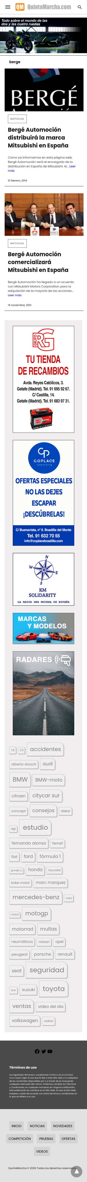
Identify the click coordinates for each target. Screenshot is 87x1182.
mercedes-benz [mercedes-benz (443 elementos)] (36, 897)
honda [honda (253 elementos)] (35, 870)
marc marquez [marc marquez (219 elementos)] (50, 882)
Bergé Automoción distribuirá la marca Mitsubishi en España (38, 137)
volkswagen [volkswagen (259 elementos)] (25, 1020)
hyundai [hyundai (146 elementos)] (54, 870)
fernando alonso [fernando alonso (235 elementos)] (29, 843)
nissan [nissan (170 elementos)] (44, 941)
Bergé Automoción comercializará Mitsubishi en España (38, 262)
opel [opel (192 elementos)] (59, 941)
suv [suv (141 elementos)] (13, 990)
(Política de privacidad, (61, 1074)
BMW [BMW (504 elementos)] (20, 779)
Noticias (17, 119)
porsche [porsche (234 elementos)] (42, 954)
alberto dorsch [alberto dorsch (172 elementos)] (23, 764)
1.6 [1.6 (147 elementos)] (13, 750)
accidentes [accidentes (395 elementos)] (45, 749)
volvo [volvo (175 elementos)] (48, 1020)
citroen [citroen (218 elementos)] (19, 796)
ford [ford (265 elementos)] (28, 856)
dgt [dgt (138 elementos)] (13, 829)
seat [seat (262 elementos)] (17, 971)
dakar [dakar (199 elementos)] (65, 811)
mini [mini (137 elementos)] (69, 898)
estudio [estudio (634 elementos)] (35, 827)
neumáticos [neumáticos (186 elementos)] (22, 941)
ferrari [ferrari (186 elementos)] (57, 843)
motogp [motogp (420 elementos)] (36, 913)
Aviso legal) (15, 1077)
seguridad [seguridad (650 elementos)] (46, 970)
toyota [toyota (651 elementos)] (54, 988)
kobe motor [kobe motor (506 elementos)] (20, 882)
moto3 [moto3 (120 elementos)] (15, 914)
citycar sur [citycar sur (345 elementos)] (46, 795)
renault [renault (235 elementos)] (65, 954)
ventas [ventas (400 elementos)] (21, 1006)
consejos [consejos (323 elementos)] (43, 810)
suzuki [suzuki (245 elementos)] (28, 989)
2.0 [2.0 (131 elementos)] (22, 750)
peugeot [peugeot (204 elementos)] (20, 954)
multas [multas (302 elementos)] (48, 929)
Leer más (15, 295)
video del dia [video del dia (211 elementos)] (50, 1006)
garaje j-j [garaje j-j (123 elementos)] (17, 870)
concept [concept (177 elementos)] (18, 810)
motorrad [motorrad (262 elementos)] (22, 929)
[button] (43, 379)
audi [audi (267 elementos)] (48, 764)
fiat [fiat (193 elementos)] (14, 856)
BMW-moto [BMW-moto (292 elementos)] (48, 780)
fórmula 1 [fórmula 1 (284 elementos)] (50, 856)
